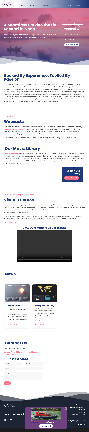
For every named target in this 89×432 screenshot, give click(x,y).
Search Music (71, 178)
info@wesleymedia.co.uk (76, 421)
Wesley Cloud (12, 222)
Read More (12, 324)
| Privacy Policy (81, 430)
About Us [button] (33, 5)
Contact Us (79, 5)
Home (23, 5)
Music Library (58, 5)
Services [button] (45, 5)
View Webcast (72, 45)
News (69, 5)
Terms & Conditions (71, 430)
